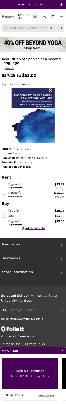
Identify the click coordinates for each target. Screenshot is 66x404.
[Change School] (33, 310)
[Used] (17, 210)
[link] (53, 17)
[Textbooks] (35, 17)
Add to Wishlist (35, 228)
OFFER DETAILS (46, 395)
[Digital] (19, 184)
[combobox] (33, 310)
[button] (61, 17)
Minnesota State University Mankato (29, 298)
